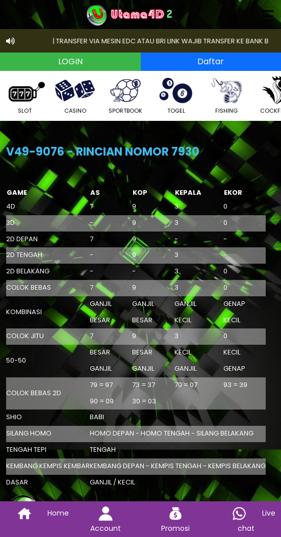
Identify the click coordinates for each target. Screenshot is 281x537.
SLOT (24, 94)
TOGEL (176, 94)
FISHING (226, 94)
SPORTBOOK (125, 94)
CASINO (75, 94)
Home (35, 513)
